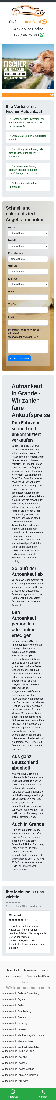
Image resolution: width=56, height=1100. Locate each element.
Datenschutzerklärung (38, 976)
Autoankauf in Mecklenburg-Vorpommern (24, 1035)
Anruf (39, 855)
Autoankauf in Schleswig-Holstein (20, 1075)
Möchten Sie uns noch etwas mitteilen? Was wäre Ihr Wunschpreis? (23, 333)
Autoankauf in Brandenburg (16, 1011)
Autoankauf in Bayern (13, 999)
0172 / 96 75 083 (25, 35)
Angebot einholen (19, 358)
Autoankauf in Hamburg (14, 1023)
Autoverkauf (30, 970)
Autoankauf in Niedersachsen (17, 1041)
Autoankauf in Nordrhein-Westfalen (20, 1047)
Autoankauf (13, 970)
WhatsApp (21, 858)
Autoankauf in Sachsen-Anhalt (18, 1069)
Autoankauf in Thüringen (15, 1081)
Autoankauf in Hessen (14, 1029)
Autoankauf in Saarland (14, 1057)
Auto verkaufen (14, 976)
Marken (45, 970)
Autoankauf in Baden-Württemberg (20, 993)
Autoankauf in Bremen (14, 1017)
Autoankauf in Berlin (13, 1005)
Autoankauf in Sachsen (14, 1063)
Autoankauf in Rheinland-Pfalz (18, 1051)
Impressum (28, 982)
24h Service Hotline (28, 29)
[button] (6, 66)
